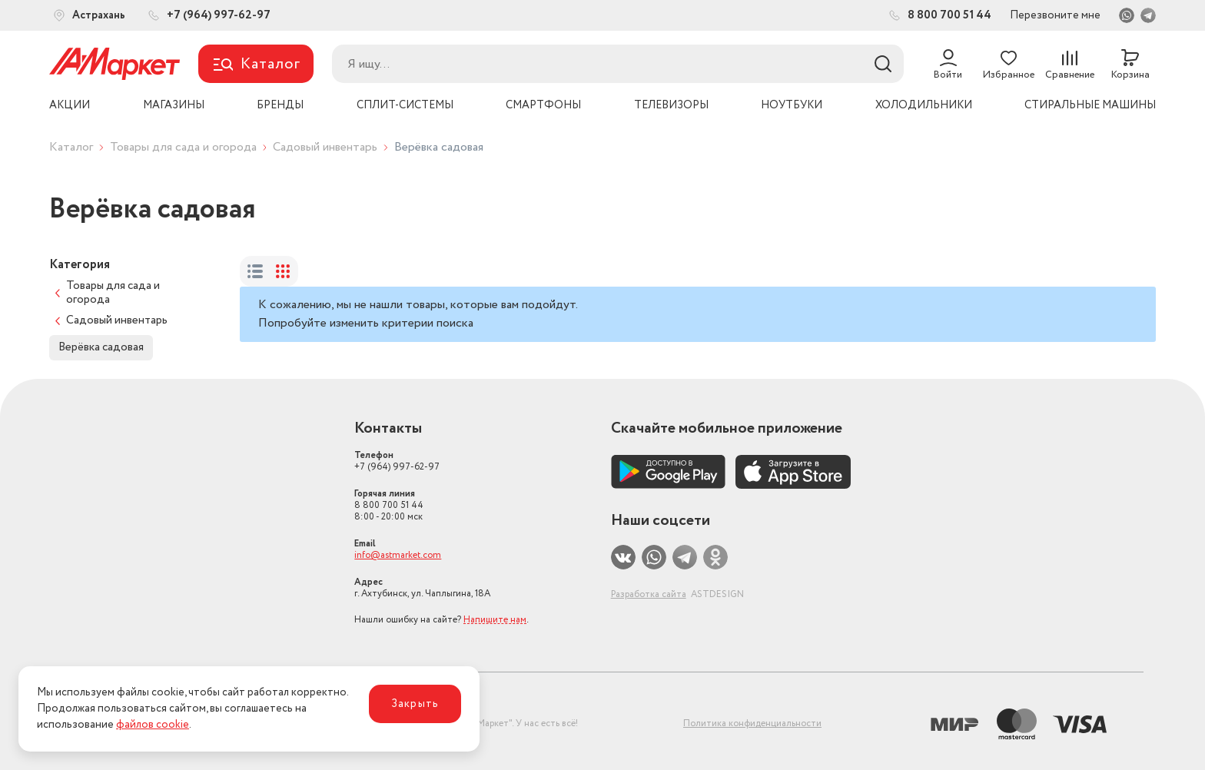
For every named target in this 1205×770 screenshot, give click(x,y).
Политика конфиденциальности (752, 723)
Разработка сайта (648, 594)
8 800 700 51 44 (388, 505)
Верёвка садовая (101, 347)
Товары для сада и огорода (183, 147)
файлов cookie (152, 724)
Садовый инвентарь (325, 147)
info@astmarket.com (397, 555)
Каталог (71, 147)
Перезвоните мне (1055, 15)
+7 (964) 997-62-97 (397, 461)
